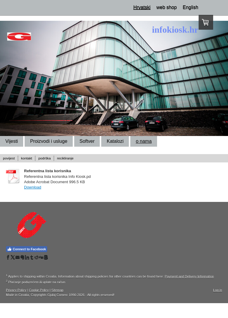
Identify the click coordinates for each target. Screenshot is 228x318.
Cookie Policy (39, 290)
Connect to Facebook (26, 249)
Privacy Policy (16, 290)
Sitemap (57, 290)
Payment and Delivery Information (189, 276)
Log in (217, 290)
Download (32, 187)
